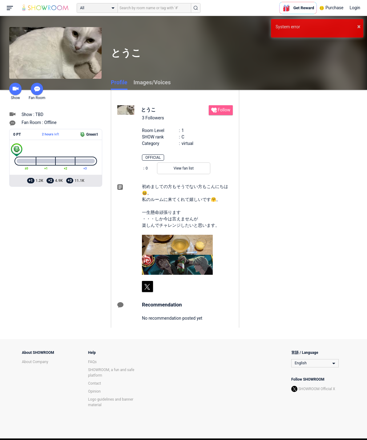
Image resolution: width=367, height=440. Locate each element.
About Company (35, 362)
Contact (94, 383)
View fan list (184, 168)
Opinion (94, 391)
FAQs (92, 362)
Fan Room (37, 91)
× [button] (359, 26)
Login (354, 7)
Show (15, 91)
